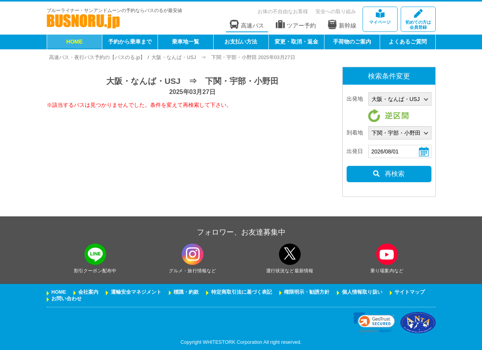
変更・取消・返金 (296, 41)
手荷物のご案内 (352, 41)
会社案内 (88, 292)
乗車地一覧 (185, 41)
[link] (374, 322)
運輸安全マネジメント (136, 292)
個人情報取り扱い (362, 292)
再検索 (389, 174)
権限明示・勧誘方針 (307, 292)
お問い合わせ (66, 298)
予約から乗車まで (130, 41)
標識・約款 (186, 292)
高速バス (247, 24)
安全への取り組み (335, 11)
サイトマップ (409, 292)
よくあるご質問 (408, 41)
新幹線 (342, 24)
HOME (74, 41)
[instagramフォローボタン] (192, 254)
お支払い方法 (240, 41)
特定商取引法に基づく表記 (241, 292)
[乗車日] (399, 151)
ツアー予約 (296, 24)
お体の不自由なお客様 (283, 11)
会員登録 (418, 19)
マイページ (380, 16)
